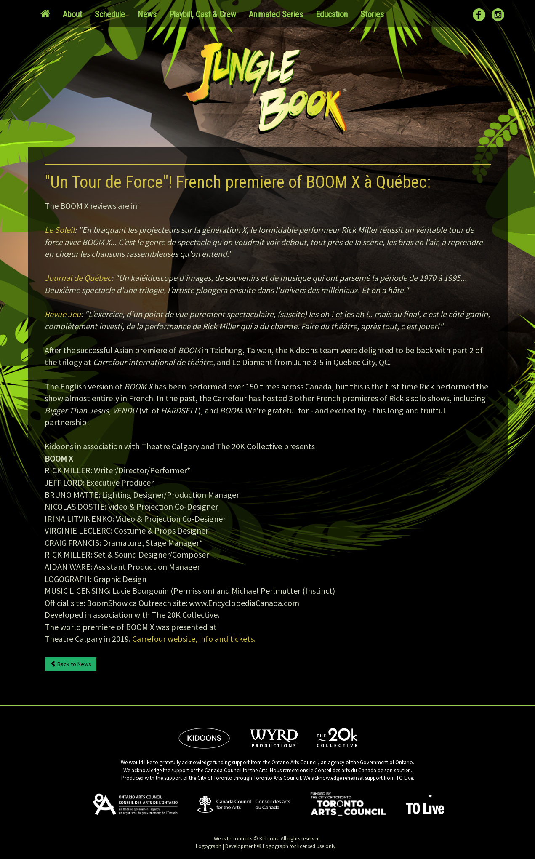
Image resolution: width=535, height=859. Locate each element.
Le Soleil (60, 229)
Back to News (70, 664)
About (72, 14)
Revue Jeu (63, 314)
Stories (372, 14)
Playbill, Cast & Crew (202, 14)
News (147, 14)
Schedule (110, 14)
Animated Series (276, 14)
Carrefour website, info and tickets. (194, 638)
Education (332, 14)
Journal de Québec (78, 277)
